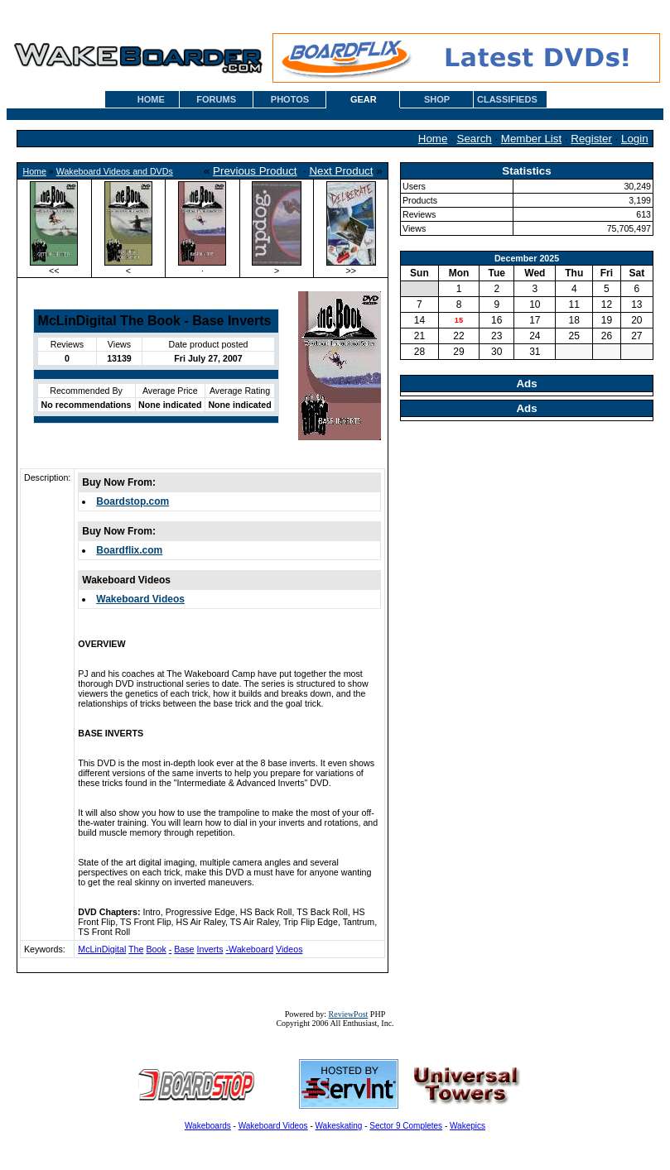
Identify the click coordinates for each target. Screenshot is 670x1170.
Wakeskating (339, 1125)
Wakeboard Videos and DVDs (114, 171)
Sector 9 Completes (405, 1125)
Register (591, 138)
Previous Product (255, 171)
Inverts (210, 949)
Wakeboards (208, 1125)
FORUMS (216, 99)
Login (634, 138)
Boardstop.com (132, 501)
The (135, 949)
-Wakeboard (249, 949)
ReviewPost (349, 1014)
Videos (289, 949)
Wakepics (467, 1125)
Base (184, 949)
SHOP (437, 99)
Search (474, 138)
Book (156, 949)
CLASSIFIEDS (507, 99)
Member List (531, 138)
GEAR (363, 99)
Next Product (341, 171)
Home (433, 138)
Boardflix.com (129, 550)
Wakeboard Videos (140, 599)
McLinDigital (102, 949)
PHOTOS (290, 99)
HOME (151, 99)
